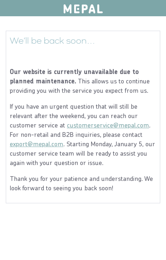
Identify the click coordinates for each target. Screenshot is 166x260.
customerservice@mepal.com (108, 125)
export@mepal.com (36, 144)
